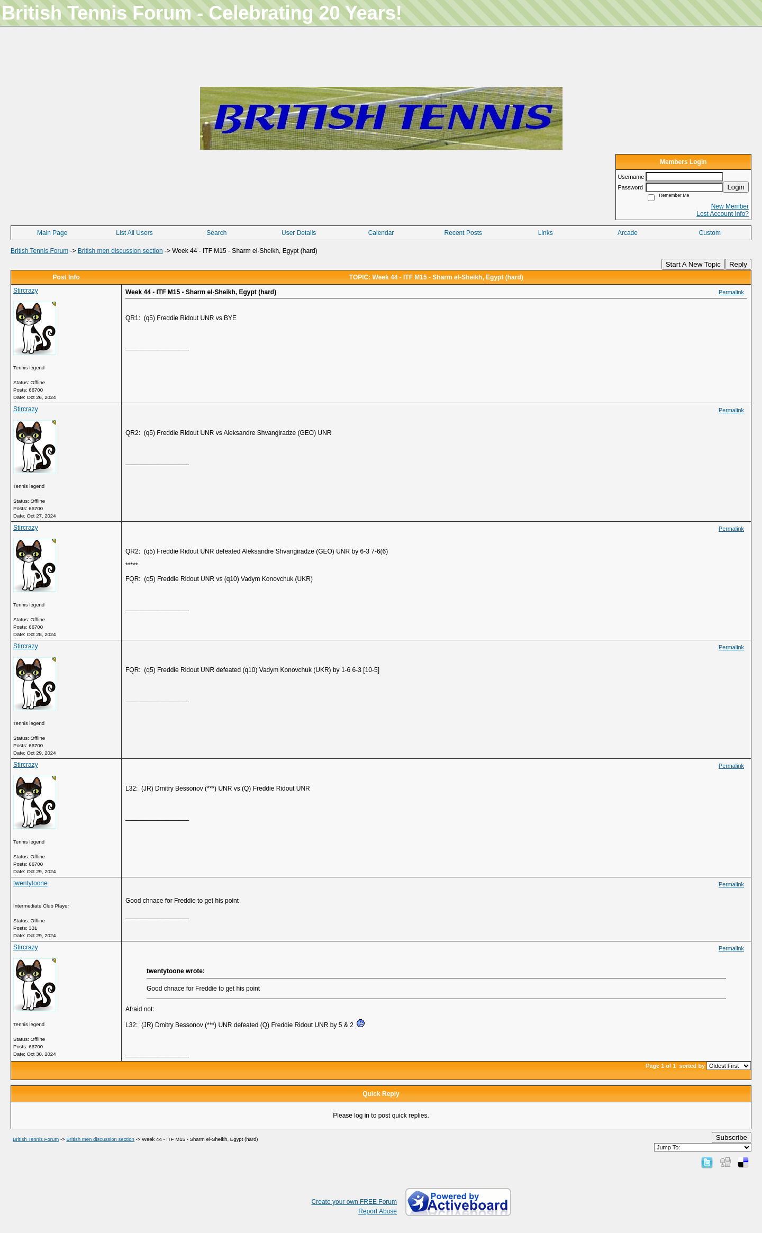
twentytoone (30, 883)
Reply (738, 264)
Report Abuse (377, 1211)
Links (545, 233)
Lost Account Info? (722, 213)
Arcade (628, 233)
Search (216, 233)
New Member (730, 206)
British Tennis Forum (39, 251)
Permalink (731, 292)
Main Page (52, 233)
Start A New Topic (693, 264)
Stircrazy (25, 290)
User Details (299, 233)
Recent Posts (463, 233)
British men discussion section (120, 251)
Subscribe (731, 1137)
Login (736, 187)
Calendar (381, 233)
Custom (710, 233)
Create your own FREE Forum (354, 1201)
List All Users (134, 233)
